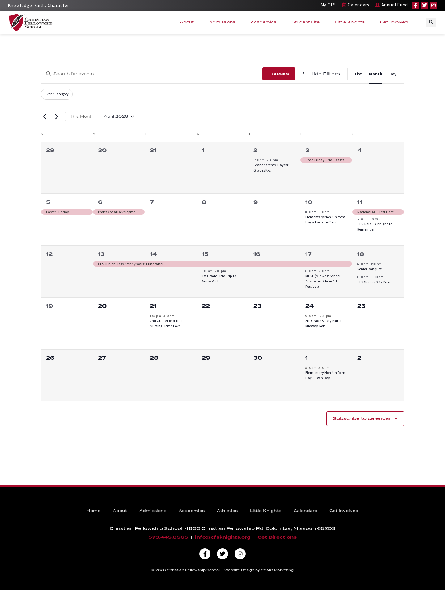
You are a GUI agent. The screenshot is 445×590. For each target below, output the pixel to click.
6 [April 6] (100, 202)
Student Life (307, 22)
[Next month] (56, 116)
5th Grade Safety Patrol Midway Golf (323, 323)
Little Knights (351, 22)
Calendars (305, 510)
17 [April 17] (308, 254)
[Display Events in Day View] (393, 74)
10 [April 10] (308, 202)
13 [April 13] (101, 254)
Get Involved (395, 22)
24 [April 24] (309, 306)
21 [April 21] (153, 306)
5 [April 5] (48, 202)
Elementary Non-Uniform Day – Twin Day (325, 375)
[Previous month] (44, 116)
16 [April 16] (256, 254)
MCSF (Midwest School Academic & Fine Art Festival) (322, 281)
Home (93, 510)
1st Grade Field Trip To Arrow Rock (219, 278)
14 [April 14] (153, 254)
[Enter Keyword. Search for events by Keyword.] (151, 74)
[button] (431, 22)
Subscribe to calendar (362, 418)
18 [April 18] (360, 254)
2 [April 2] (255, 150)
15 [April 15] (205, 254)
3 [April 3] (307, 150)
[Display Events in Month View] (375, 74)
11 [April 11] (359, 202)
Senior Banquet (369, 268)
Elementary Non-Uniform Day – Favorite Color (325, 219)
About (188, 22)
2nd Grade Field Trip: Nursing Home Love (166, 323)
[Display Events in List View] (358, 74)
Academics (265, 22)
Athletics (227, 510)
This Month (82, 116)
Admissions (223, 22)
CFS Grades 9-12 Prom (374, 282)
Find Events (279, 73)
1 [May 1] (306, 358)
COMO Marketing (277, 570)
